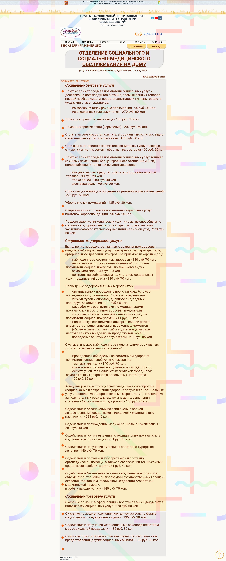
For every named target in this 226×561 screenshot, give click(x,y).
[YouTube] (156, 18)
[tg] (152, 18)
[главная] (136, 46)
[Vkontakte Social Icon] (160, 18)
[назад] (156, 46)
